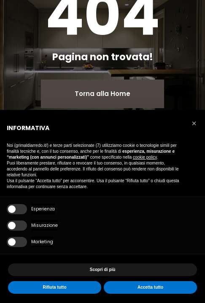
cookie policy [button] (145, 157)
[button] (194, 123)
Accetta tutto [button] (150, 287)
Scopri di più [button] (103, 269)
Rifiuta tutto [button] (54, 287)
